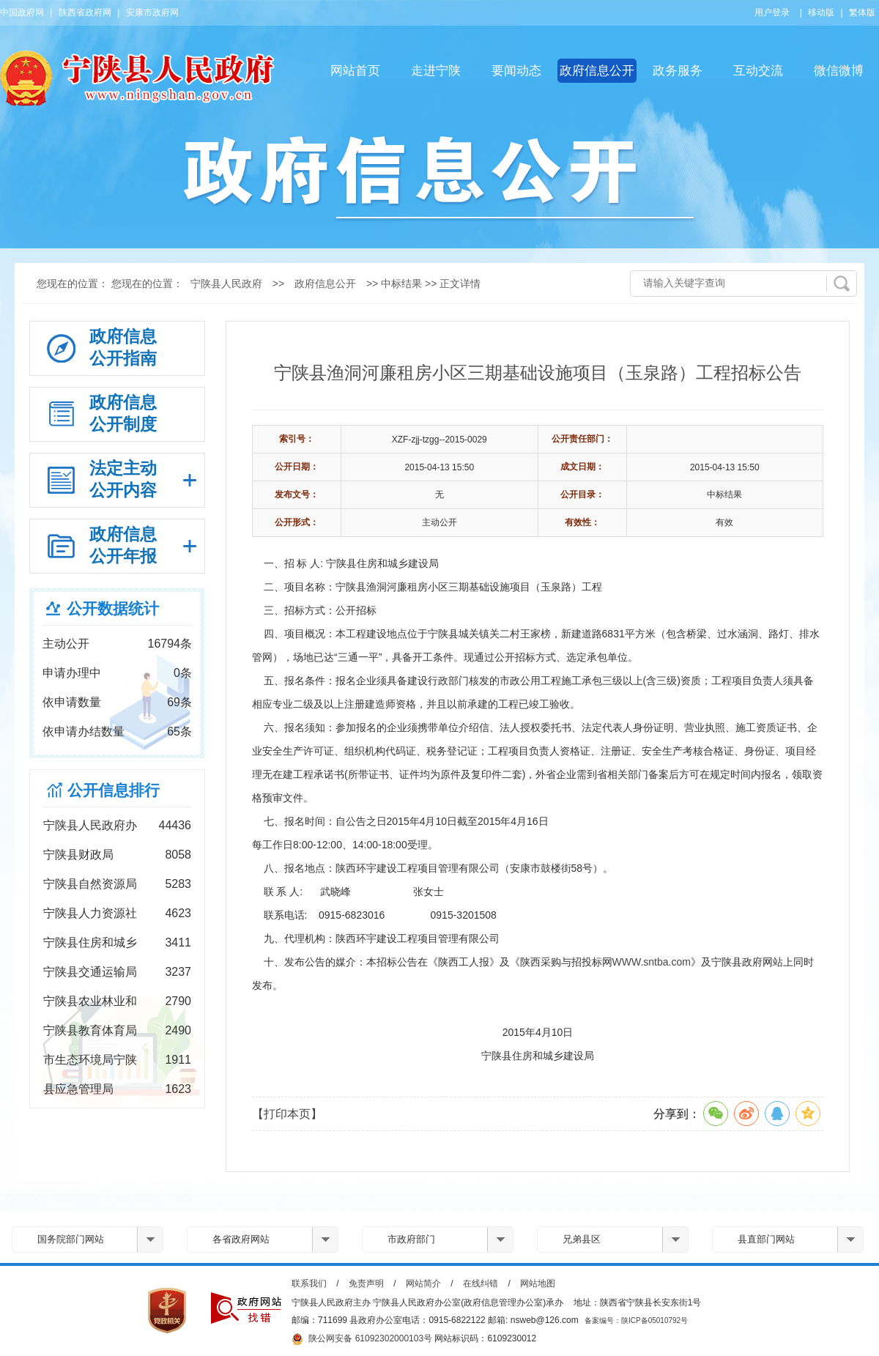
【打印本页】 (287, 1114)
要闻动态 (516, 71)
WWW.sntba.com (651, 962)
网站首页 (355, 71)
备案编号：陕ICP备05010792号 (636, 1320)
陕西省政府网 (85, 12)
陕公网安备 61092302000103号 (362, 1339)
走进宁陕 (436, 71)
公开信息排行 (113, 790)
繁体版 (862, 12)
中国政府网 (22, 12)
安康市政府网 (152, 12)
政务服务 (677, 71)
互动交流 (758, 71)
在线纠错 (480, 1283)
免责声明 (366, 1283)
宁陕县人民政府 (226, 283)
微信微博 (839, 71)
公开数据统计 (113, 608)
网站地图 (537, 1283)
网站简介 (423, 1283)
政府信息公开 (597, 71)
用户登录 (772, 12)
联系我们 (309, 1283)
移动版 (821, 12)
